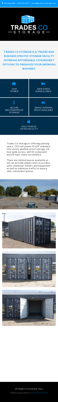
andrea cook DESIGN (38, 393)
